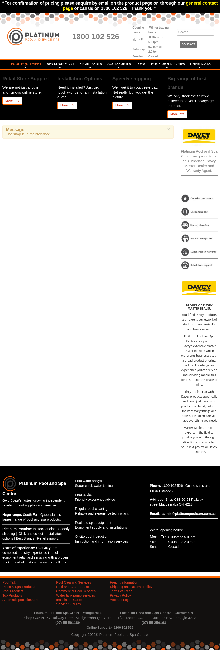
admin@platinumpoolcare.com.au (189, 514)
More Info (12, 100)
